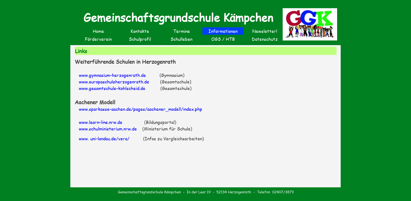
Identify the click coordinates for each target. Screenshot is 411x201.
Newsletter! (264, 31)
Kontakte (140, 31)
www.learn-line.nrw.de (100, 122)
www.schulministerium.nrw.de (108, 129)
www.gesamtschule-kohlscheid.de (112, 88)
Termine (181, 31)
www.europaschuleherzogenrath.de (114, 81)
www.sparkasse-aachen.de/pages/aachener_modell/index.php (140, 109)
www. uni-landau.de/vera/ (104, 138)
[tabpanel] (206, 100)
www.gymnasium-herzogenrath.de (112, 75)
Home (98, 31)
